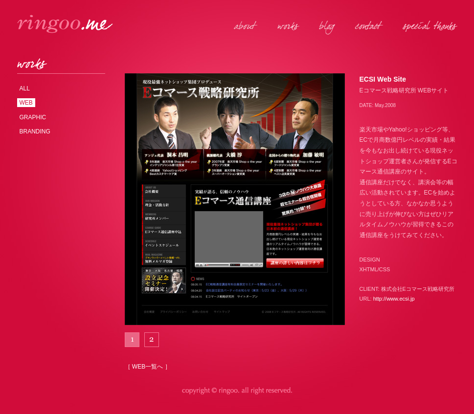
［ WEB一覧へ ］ (148, 366)
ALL (25, 88)
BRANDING (35, 131)
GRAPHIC (33, 117)
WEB (26, 102)
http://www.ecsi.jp (394, 299)
